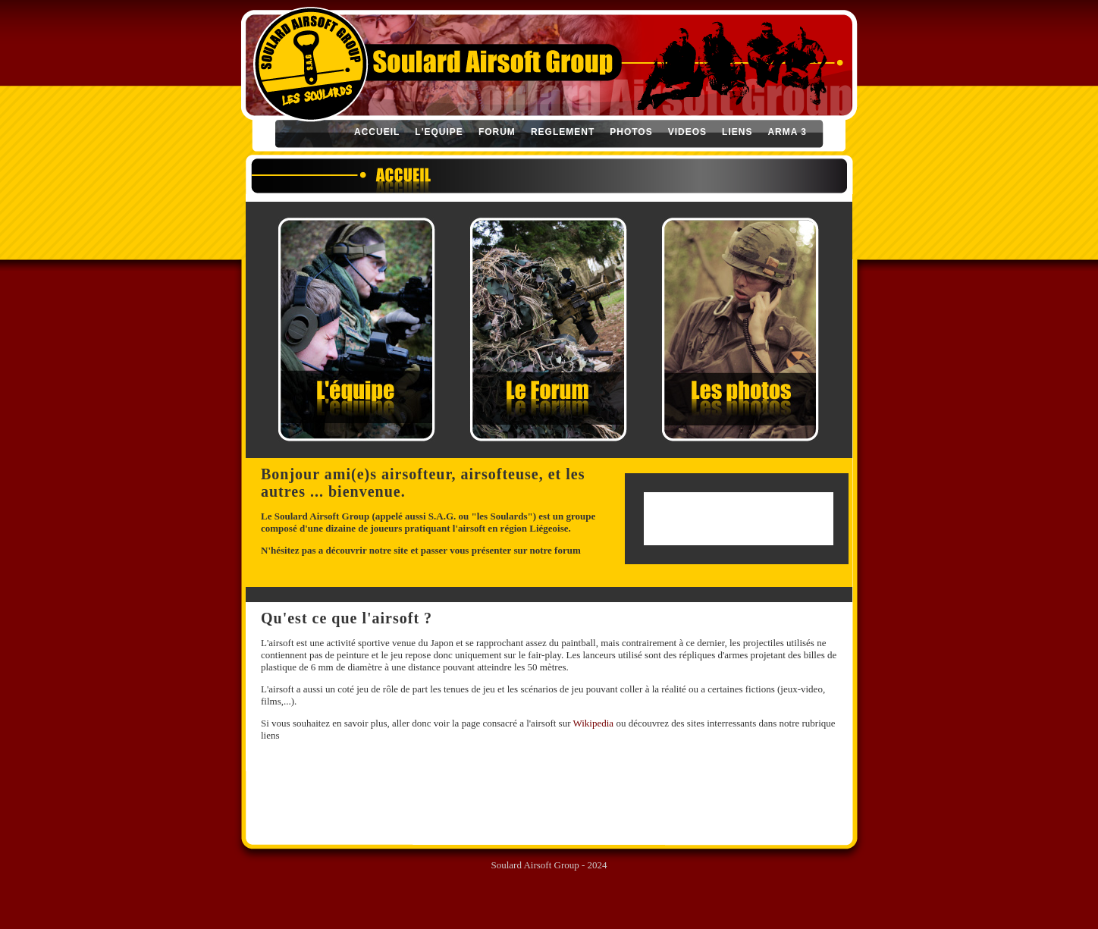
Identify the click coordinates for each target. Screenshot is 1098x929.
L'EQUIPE (439, 132)
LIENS (737, 132)
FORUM (497, 132)
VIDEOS (687, 132)
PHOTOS (631, 132)
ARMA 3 (787, 132)
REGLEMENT (562, 132)
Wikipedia (593, 723)
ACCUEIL (377, 132)
